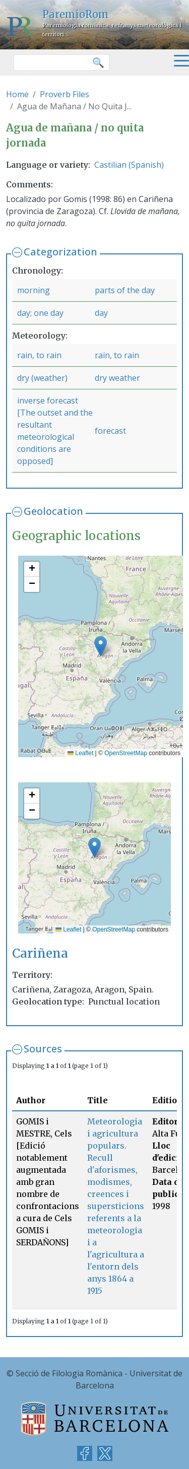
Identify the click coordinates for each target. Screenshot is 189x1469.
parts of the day (125, 290)
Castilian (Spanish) (129, 164)
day (101, 312)
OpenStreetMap (125, 753)
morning (33, 290)
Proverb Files (64, 94)
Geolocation (53, 511)
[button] (100, 646)
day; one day (40, 312)
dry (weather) (42, 377)
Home (17, 94)
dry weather (117, 377)
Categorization (60, 251)
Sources (43, 1048)
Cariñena (40, 953)
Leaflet (80, 753)
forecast (110, 430)
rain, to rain (39, 355)
